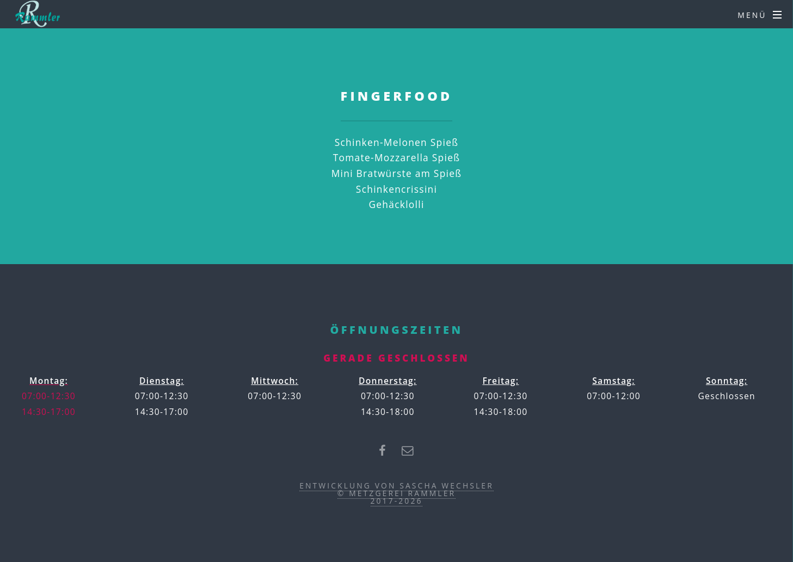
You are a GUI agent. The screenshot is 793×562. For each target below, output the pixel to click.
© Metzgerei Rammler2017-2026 (396, 497)
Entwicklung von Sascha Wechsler (396, 485)
